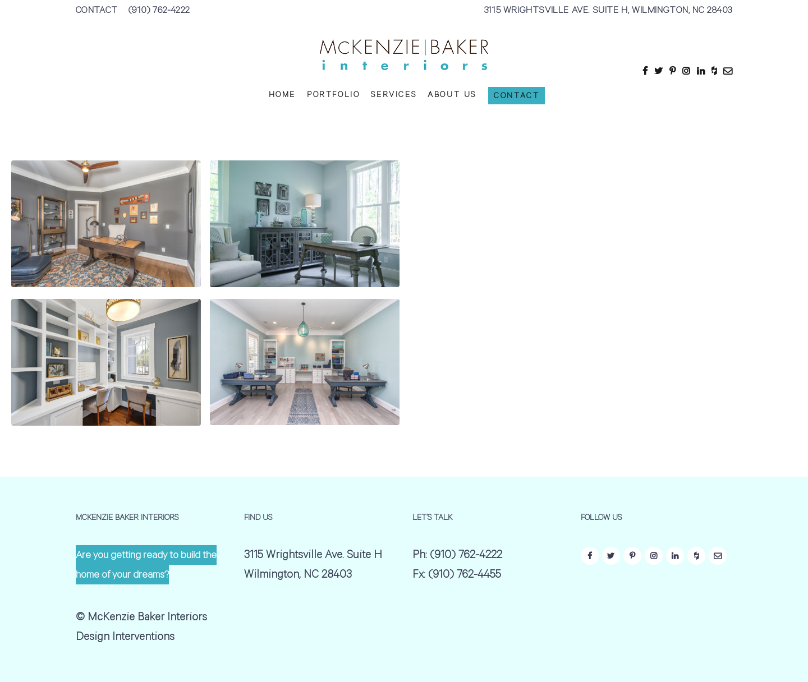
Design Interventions (125, 638)
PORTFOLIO (333, 95)
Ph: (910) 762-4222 (457, 556)
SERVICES (393, 95)
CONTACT (96, 11)
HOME (282, 95)
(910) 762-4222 (159, 11)
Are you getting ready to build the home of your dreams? (146, 566)
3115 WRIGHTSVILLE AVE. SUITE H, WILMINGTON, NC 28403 (608, 11)
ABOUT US (452, 95)
